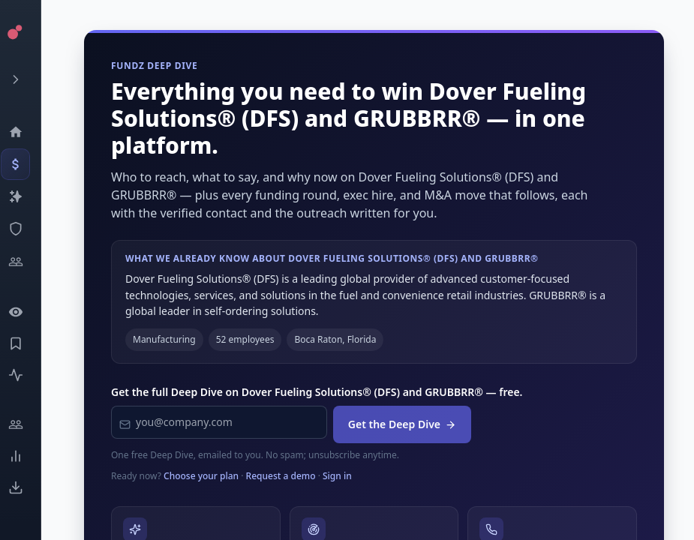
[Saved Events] (27, 343)
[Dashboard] (27, 132)
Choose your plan (201, 476)
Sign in (337, 476)
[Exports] (27, 487)
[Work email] (219, 422)
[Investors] (27, 262)
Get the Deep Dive (402, 424)
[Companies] (27, 197)
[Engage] (27, 425)
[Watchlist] (27, 312)
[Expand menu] (27, 79)
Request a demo (281, 476)
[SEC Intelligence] (27, 228)
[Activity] (27, 375)
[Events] (27, 164)
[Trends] (27, 456)
